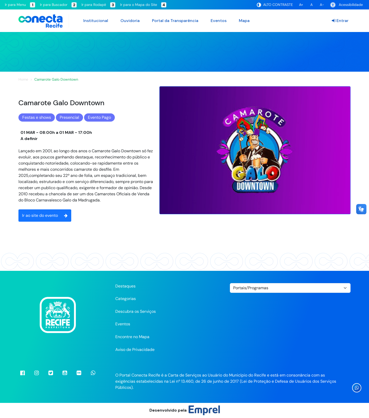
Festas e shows (36, 117)
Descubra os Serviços (135, 311)
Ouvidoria (130, 20)
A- (322, 4)
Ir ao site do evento (45, 215)
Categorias (125, 298)
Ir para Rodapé (98, 4)
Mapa (244, 20)
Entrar (340, 20)
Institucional (95, 20)
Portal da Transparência (175, 20)
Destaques (125, 286)
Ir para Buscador (58, 4)
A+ (301, 4)
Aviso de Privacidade (135, 349)
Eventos (219, 20)
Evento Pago (99, 117)
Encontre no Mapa (132, 336)
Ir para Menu (20, 4)
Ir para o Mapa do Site (143, 4)
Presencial (69, 117)
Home (23, 79)
